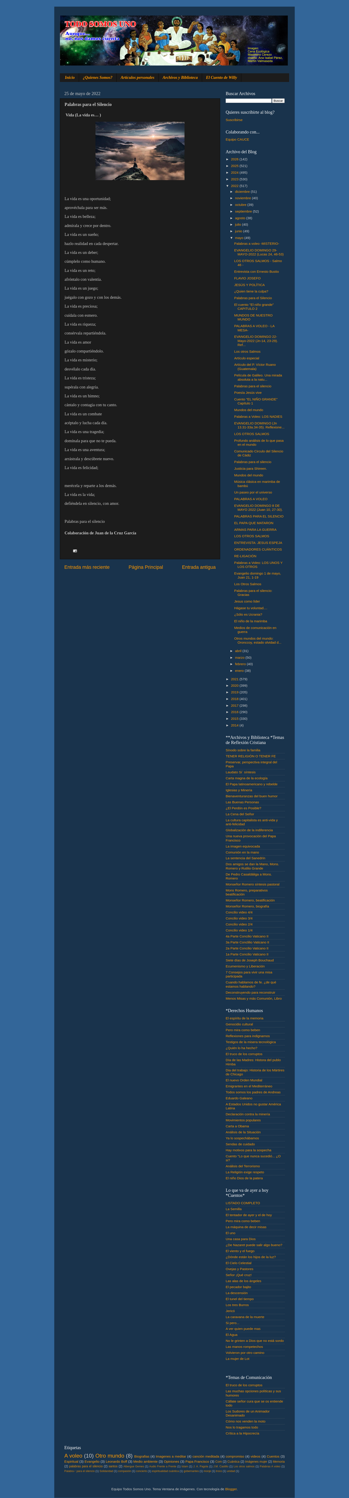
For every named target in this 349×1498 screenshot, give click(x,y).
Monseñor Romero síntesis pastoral (252, 884)
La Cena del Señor (240, 814)
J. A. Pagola (200, 1466)
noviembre (243, 198)
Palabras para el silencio (252, 386)
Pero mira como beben (243, 1030)
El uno (230, 1233)
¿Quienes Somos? (98, 77)
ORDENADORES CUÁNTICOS (258, 549)
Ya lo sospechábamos (242, 1138)
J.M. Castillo (220, 1466)
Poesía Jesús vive (248, 392)
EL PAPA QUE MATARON (253, 523)
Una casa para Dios (241, 1239)
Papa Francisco (197, 1461)
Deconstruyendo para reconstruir (250, 992)
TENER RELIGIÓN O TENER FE (251, 756)
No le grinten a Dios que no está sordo (255, 1341)
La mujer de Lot (237, 1359)
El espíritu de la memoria (244, 1018)
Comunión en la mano (242, 852)
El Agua (231, 1335)
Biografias (141, 1456)
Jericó (230, 1311)
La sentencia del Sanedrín (245, 858)
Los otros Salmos (247, 351)
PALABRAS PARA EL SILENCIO (259, 516)
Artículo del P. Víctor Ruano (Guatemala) (255, 366)
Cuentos (273, 1456)
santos (113, 1466)
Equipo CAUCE (237, 139)
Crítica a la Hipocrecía (242, 1433)
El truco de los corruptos (244, 1054)
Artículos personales (137, 77)
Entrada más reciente (87, 567)
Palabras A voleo (270, 1466)
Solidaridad (106, 1471)
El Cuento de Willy (221, 77)
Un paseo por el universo (253, 492)
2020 (235, 685)
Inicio (70, 77)
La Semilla (233, 1209)
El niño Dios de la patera (244, 1178)
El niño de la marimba (250, 621)
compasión (124, 1471)
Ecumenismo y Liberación (245, 966)
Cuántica (233, 1461)
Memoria (279, 1461)
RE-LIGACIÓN (245, 556)
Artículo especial (246, 358)
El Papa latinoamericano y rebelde (252, 784)
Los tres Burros (237, 1305)
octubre (241, 205)
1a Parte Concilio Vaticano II (247, 954)
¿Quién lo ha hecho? (241, 1048)
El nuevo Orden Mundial (244, 1080)
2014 (235, 725)
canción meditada (206, 1456)
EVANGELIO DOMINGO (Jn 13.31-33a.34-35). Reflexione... (259, 425)
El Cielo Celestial (239, 1263)
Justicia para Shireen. (250, 468)
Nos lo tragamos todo (242, 1427)
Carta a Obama (237, 1126)
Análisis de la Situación (243, 1132)
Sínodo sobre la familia (243, 750)
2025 (235, 166)
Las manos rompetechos (244, 1347)
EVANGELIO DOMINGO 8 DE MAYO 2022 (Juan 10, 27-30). (258, 507)
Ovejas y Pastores (239, 1269)
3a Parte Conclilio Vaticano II (247, 942)
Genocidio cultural (239, 1024)
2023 (235, 179)
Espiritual (71, 1461)
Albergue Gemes (133, 1466)
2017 (235, 705)
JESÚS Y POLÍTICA (249, 285)
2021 (235, 679)
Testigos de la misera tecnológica (251, 1042)
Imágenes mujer (256, 1461)
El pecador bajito (238, 1287)
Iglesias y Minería (239, 790)
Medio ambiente (145, 1461)
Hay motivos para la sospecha (248, 1150)
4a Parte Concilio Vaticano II (247, 936)
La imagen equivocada (243, 846)
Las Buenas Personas (242, 802)
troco (219, 1471)
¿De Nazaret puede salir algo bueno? (254, 1245)
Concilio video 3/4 (239, 918)
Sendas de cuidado (240, 1144)
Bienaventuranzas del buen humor (252, 796)
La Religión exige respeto (245, 1172)
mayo (239, 238)
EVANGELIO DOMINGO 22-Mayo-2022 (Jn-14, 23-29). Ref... (256, 341)
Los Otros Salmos (247, 584)
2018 (235, 699)
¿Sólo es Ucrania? (248, 614)
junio (239, 231)
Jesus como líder (247, 601)
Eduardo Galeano (239, 1098)
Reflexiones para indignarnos (248, 1036)
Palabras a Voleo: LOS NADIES (258, 416)
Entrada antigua (199, 567)
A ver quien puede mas (243, 1329)
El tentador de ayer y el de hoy (249, 1215)
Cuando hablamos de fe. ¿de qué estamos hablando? (251, 984)
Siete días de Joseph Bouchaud (250, 960)
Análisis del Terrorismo (243, 1166)
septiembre (244, 211)
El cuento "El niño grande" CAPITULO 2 (254, 306)
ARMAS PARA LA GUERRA (255, 529)
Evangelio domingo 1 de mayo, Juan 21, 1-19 (257, 575)
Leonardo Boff (116, 1461)
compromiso (235, 1456)
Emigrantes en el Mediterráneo (249, 1086)
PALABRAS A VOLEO (250, 499)
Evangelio (92, 1461)
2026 (235, 159)
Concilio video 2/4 (239, 924)
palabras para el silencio (86, 1466)
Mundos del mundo (248, 410)
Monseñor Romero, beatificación (250, 900)
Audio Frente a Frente (162, 1466)
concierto (141, 1471)
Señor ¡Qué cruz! (239, 1275)
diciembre (243, 191)
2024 (235, 172)
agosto (240, 218)
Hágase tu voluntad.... (250, 608)
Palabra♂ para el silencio (79, 1471)
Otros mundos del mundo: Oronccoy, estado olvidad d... (257, 640)
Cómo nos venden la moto (246, 1421)
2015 (235, 718)
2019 (235, 692)
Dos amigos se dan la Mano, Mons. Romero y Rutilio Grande (252, 866)
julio (238, 224)
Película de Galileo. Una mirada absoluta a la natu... (258, 377)
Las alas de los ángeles (243, 1281)
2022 (235, 186)
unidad (231, 1471)
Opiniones (171, 1461)
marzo (240, 657)
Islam (184, 1466)
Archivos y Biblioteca (180, 77)
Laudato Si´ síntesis (241, 772)
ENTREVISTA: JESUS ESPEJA (258, 543)
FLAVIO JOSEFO (247, 278)
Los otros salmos (244, 1466)
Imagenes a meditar (171, 1456)
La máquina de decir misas (246, 1227)
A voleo (73, 1456)
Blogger (231, 1489)
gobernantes (191, 1471)
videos (255, 1456)
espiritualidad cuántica (165, 1471)
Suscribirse (234, 120)
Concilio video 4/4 (239, 912)
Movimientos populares (243, 1120)
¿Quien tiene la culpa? (251, 291)
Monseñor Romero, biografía (247, 906)
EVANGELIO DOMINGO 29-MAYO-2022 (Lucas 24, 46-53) (259, 252)
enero (240, 670)
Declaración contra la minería (248, 1114)
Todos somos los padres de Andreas (253, 1092)
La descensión (237, 1293)
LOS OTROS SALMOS (251, 434)
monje (207, 1471)
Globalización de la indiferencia (249, 830)
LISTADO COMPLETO (243, 1203)
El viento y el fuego (240, 1251)
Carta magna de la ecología (247, 778)
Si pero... (232, 1323)
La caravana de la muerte (245, 1317)
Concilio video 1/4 (239, 930)
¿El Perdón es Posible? (243, 808)
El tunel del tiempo (240, 1299)
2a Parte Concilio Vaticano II (247, 948)
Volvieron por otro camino (245, 1353)
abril (238, 651)
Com (218, 1461)
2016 (235, 712)
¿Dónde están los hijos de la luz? (251, 1257)
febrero (241, 664)
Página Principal (146, 567)
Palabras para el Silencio (253, 298)
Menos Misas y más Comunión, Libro (254, 998)
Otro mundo (109, 1456)
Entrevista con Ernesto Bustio (256, 271)
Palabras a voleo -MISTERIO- (256, 243)
